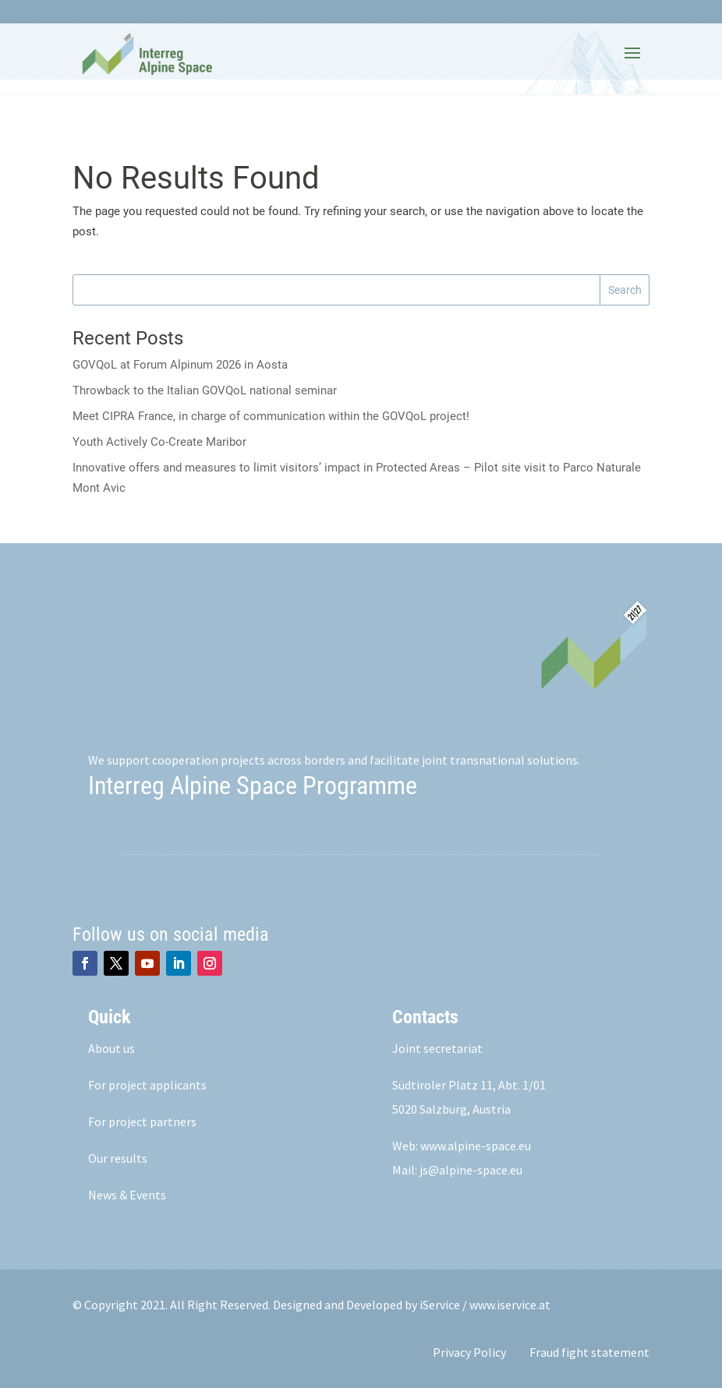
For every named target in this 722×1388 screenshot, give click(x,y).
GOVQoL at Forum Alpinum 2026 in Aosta (180, 365)
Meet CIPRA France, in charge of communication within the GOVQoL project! (272, 416)
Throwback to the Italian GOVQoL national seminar (205, 390)
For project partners (142, 1121)
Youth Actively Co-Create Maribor (159, 442)
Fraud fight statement (589, 1352)
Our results (117, 1158)
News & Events (127, 1195)
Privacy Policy (469, 1352)
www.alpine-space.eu (475, 1145)
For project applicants (147, 1085)
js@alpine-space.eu (470, 1170)
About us (111, 1048)
